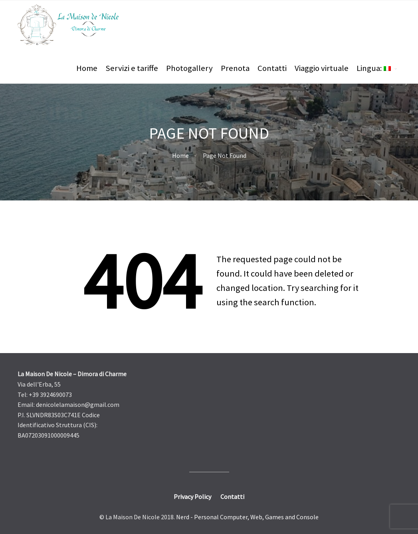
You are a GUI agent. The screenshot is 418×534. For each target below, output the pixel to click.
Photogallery (189, 68)
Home (86, 68)
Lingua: (374, 68)
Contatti (272, 68)
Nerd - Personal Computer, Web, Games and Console (247, 517)
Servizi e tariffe (131, 68)
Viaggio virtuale (322, 68)
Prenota (235, 68)
